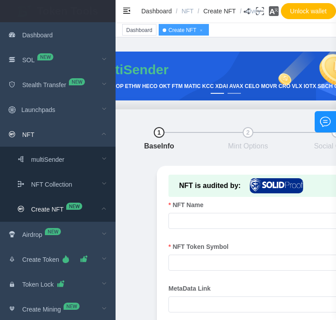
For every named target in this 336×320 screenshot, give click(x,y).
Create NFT (220, 11)
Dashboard (156, 11)
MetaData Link (189, 288)
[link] (156, 11)
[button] (274, 11)
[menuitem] (58, 34)
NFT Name (187, 204)
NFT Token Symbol (200, 246)
